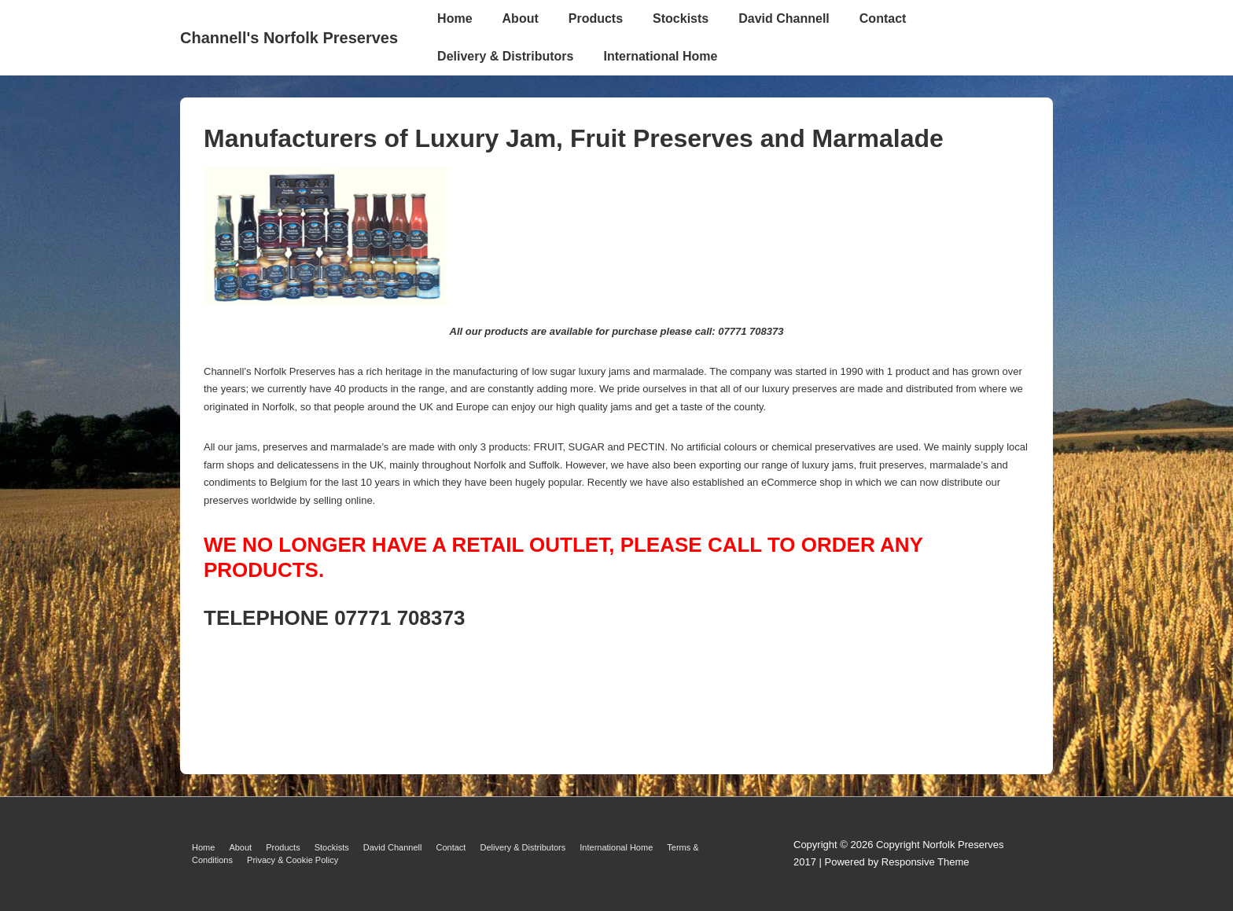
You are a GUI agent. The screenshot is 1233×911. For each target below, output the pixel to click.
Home (454, 18)
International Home (660, 56)
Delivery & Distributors (505, 56)
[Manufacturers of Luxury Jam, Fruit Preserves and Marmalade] (325, 300)
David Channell (784, 18)
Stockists (681, 18)
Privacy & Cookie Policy (292, 860)
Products (596, 18)
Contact (883, 18)
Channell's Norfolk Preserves (289, 37)
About (520, 18)
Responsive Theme (926, 862)
